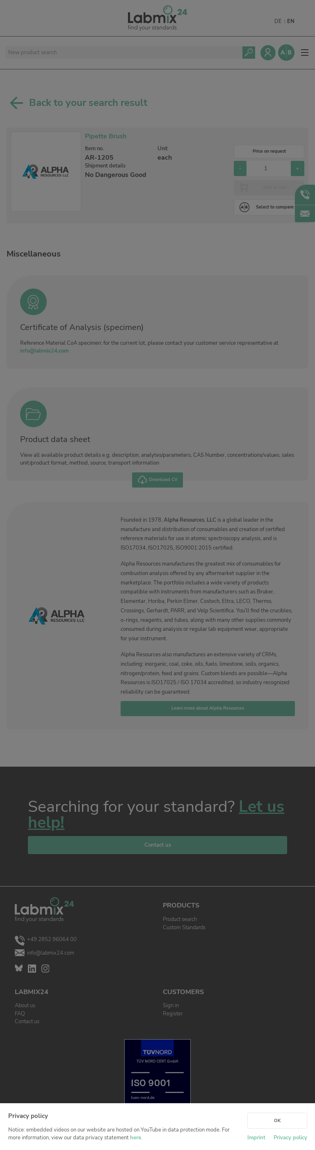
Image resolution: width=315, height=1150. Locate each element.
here (135, 1137)
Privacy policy (290, 1137)
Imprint (256, 1137)
